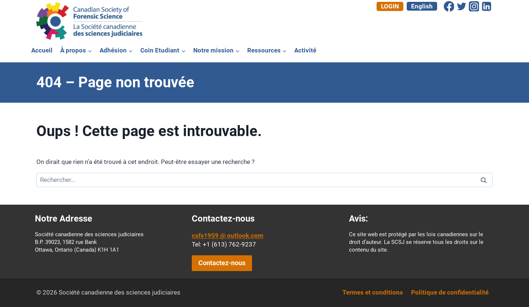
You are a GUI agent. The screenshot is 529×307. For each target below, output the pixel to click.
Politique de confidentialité (450, 292)
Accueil (42, 50)
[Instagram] (474, 6)
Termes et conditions (372, 292)
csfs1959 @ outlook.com (227, 235)
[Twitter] (461, 6)
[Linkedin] (486, 6)
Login (390, 6)
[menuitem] (422, 6)
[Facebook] (449, 6)
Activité (305, 50)
